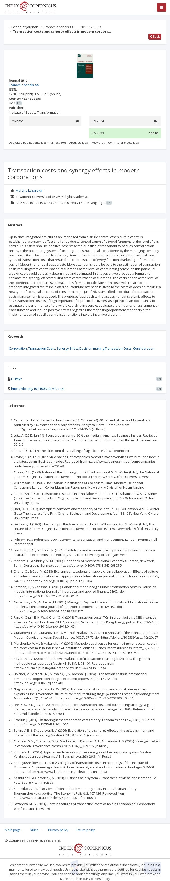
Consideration (143, 348)
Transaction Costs (41, 348)
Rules (34, 830)
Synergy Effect (67, 348)
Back (155, 36)
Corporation (18, 348)
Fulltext (16, 379)
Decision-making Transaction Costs (105, 348)
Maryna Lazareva (29, 190)
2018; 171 (90, 27)
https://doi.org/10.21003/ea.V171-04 (37, 388)
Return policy (85, 830)
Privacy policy (58, 830)
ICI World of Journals (24, 27)
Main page (13, 830)
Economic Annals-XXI (59, 27)
